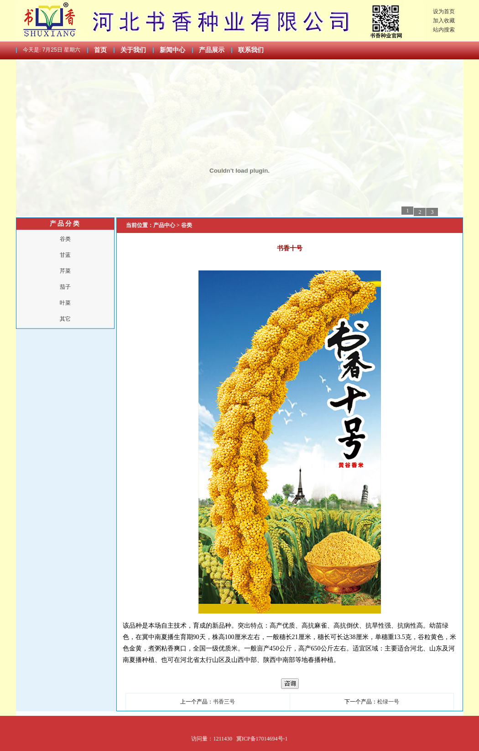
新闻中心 (172, 50)
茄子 (65, 287)
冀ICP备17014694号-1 (262, 738)
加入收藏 (444, 20)
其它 (65, 319)
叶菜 (65, 303)
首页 (100, 50)
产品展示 (211, 50)
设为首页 (444, 11)
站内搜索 (444, 29)
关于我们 (133, 50)
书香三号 (224, 701)
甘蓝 (65, 255)
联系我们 (251, 50)
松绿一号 (388, 701)
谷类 (65, 239)
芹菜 (65, 271)
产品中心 (165, 225)
